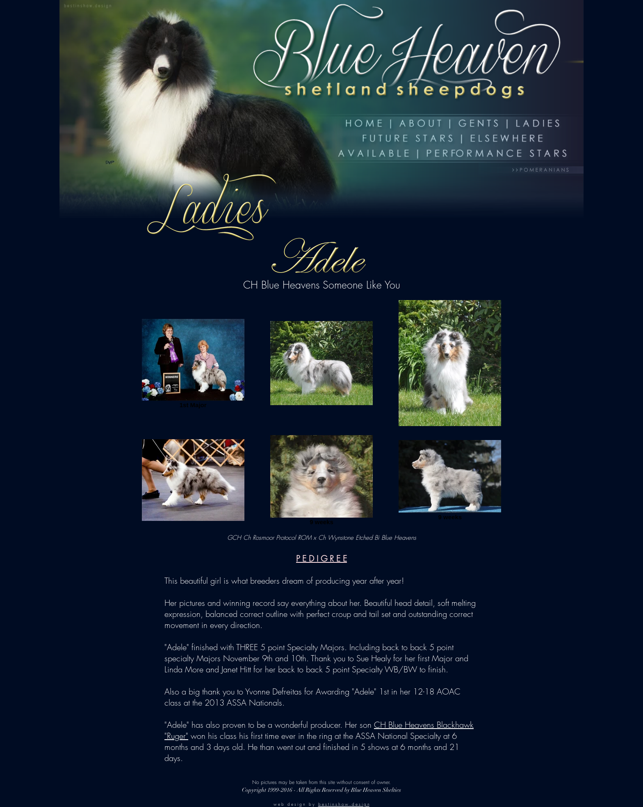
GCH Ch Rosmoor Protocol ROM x (272, 538)
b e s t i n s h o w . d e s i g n (343, 804)
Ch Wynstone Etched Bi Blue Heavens (367, 538)
